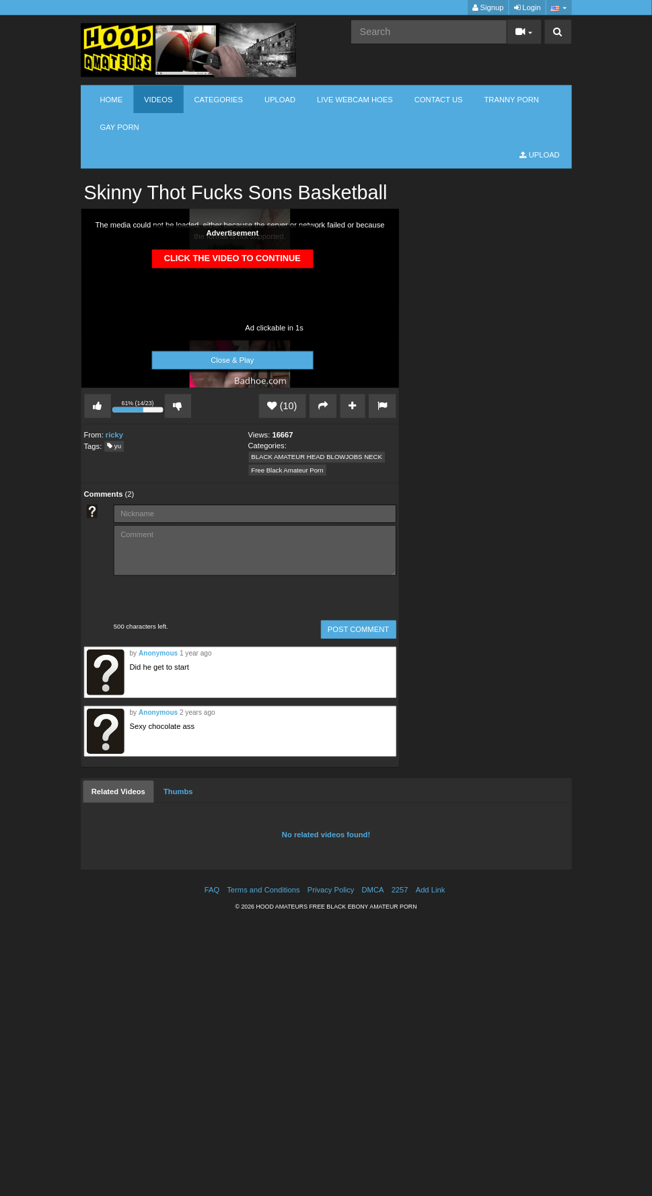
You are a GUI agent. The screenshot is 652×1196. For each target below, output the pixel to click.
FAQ (212, 890)
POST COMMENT (358, 629)
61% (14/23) (138, 408)
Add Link (430, 890)
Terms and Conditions (263, 890)
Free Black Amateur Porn (287, 470)
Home (111, 99)
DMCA (373, 890)
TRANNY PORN (511, 99)
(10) (282, 405)
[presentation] (195, 599)
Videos (158, 99)
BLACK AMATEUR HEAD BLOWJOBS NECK (316, 457)
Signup (488, 7)
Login (527, 7)
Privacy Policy (331, 890)
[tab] (118, 791)
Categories (218, 99)
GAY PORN (119, 126)
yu (114, 446)
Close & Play (232, 360)
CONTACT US (438, 99)
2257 (400, 890)
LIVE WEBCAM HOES (355, 99)
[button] (558, 7)
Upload (279, 99)
